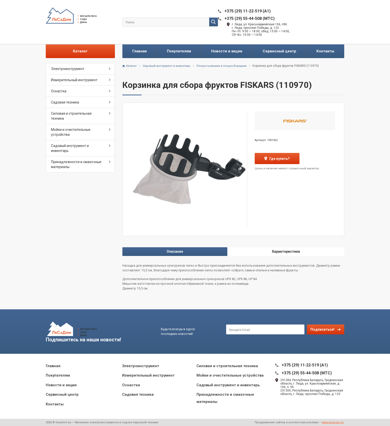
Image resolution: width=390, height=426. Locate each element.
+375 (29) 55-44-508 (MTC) (249, 18)
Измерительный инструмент (74, 80)
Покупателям (179, 51)
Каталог (80, 51)
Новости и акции (226, 51)
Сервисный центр (279, 51)
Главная (139, 51)
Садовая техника (65, 102)
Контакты (325, 51)
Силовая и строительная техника (71, 115)
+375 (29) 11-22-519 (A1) (247, 11)
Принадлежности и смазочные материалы (76, 164)
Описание (175, 251)
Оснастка (58, 91)
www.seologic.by (332, 422)
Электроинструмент (67, 69)
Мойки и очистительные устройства (71, 132)
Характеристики (286, 251)
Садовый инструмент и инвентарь (70, 148)
